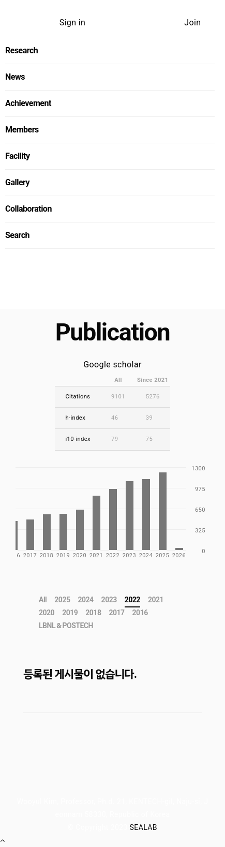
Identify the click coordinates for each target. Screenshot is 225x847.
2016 (140, 612)
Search (17, 235)
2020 (46, 612)
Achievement (28, 103)
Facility (17, 156)
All (43, 600)
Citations (77, 396)
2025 (62, 600)
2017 (116, 612)
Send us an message (109, 303)
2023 (109, 600)
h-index (75, 417)
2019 (70, 612)
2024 (85, 600)
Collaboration (28, 209)
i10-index (78, 439)
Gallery (17, 182)
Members (22, 130)
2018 (93, 612)
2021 (155, 600)
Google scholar (112, 364)
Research (21, 50)
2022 (132, 600)
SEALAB (143, 827)
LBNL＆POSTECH (66, 625)
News (15, 77)
